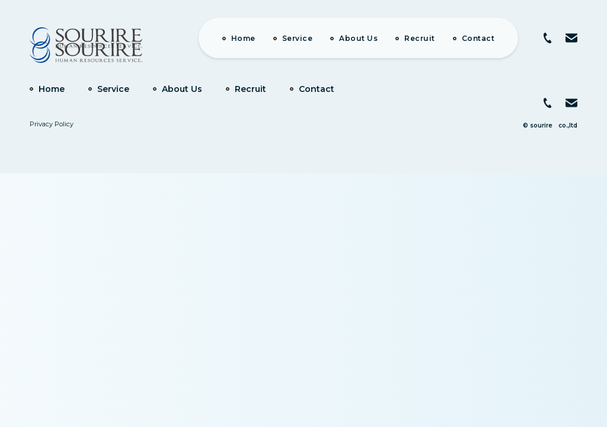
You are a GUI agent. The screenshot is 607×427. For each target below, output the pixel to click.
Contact (478, 38)
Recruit (419, 38)
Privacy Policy (52, 124)
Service (297, 38)
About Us (358, 38)
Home (243, 38)
